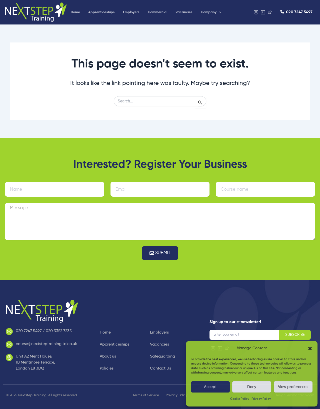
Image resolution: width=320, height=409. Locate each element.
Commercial (157, 12)
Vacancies (184, 12)
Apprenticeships (101, 12)
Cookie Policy (239, 399)
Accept (210, 387)
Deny (251, 387)
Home (75, 12)
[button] (310, 348)
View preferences (293, 387)
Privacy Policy (261, 399)
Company (211, 12)
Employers (131, 12)
